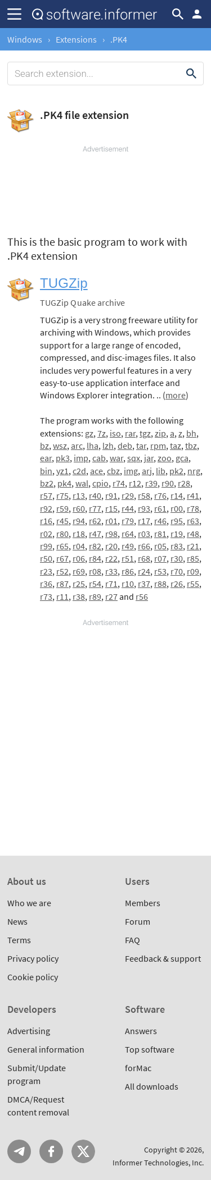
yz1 (62, 470)
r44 (128, 508)
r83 (176, 546)
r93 (144, 508)
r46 (160, 520)
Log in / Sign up (197, 14)
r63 (193, 520)
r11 (62, 596)
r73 (46, 596)
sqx (133, 457)
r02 (46, 533)
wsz (60, 445)
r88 (160, 583)
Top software (149, 1049)
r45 (62, 520)
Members (142, 902)
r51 (128, 558)
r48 (193, 533)
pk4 (64, 483)
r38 (79, 596)
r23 (46, 571)
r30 (176, 558)
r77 (95, 508)
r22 (111, 558)
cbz (113, 470)
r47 (95, 533)
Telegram (19, 1151)
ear (46, 457)
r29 (128, 495)
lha (92, 445)
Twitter (83, 1151)
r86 (128, 571)
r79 (128, 520)
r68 (144, 558)
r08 (95, 571)
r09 (193, 571)
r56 (142, 596)
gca (182, 457)
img (131, 470)
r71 (111, 583)
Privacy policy (33, 958)
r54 (95, 583)
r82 (95, 546)
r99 (46, 546)
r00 (176, 508)
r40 (95, 495)
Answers (141, 1030)
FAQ (132, 939)
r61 (160, 508)
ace (96, 470)
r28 (184, 483)
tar (141, 445)
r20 (111, 546)
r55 (193, 583)
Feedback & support (163, 958)
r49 (128, 546)
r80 (62, 533)
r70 (176, 571)
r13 (79, 495)
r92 (46, 508)
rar (130, 433)
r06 (79, 558)
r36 (46, 583)
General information (45, 1049)
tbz (191, 445)
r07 (160, 558)
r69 (79, 571)
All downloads (151, 1086)
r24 (144, 571)
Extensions (76, 39)
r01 (111, 520)
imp (81, 457)
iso (115, 433)
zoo (165, 457)
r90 (167, 483)
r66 (144, 546)
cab (99, 457)
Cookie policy (32, 976)
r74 (119, 483)
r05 (160, 546)
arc (77, 445)
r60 (79, 508)
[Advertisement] (105, 188)
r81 (160, 533)
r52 (62, 571)
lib (160, 470)
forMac (138, 1067)
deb (125, 445)
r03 (144, 533)
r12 (135, 483)
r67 (62, 558)
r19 (176, 533)
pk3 (63, 457)
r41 (193, 495)
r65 (62, 546)
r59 (62, 508)
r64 (128, 533)
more (175, 395)
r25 (79, 583)
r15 (111, 508)
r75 (62, 495)
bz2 (46, 483)
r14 (176, 495)
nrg (193, 470)
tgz (145, 433)
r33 (111, 571)
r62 (95, 520)
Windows (24, 39)
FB (51, 1151)
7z (101, 433)
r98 (111, 533)
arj (147, 470)
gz (89, 433)
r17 (144, 520)
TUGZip (64, 283)
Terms (19, 939)
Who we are (29, 902)
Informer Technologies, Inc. (158, 1163)
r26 (176, 583)
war (116, 457)
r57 (46, 495)
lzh (108, 445)
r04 (79, 546)
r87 (62, 583)
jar (149, 457)
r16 (46, 520)
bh (191, 433)
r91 (111, 495)
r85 (193, 558)
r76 (160, 495)
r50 (46, 558)
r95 (176, 520)
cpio (100, 483)
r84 (95, 558)
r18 (79, 533)
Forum (137, 921)
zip (160, 433)
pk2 (176, 470)
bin (46, 470)
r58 (144, 495)
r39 (151, 483)
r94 (79, 520)
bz (44, 445)
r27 (111, 596)
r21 (193, 546)
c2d (79, 470)
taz (175, 445)
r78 (193, 508)
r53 (160, 571)
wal (81, 483)
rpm (158, 445)
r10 (128, 583)
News (17, 921)
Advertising (28, 1030)
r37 (144, 583)
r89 (95, 596)
